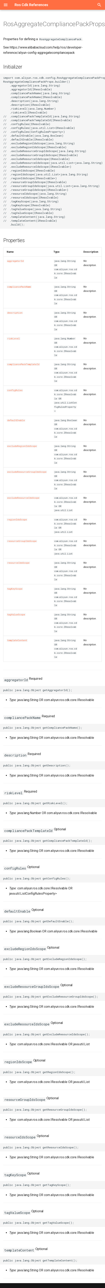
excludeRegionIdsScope (22, 446)
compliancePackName (19, 286)
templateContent (17, 640)
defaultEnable (16, 420)
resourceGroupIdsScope (22, 541)
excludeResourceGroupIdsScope (26, 471)
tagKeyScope (14, 588)
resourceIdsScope (18, 562)
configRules (14, 390)
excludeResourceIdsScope (23, 497)
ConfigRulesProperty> (65, 406)
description (14, 312)
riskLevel (13, 338)
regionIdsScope (17, 519)
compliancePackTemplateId (23, 364)
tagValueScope (16, 614)
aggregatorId (15, 261)
